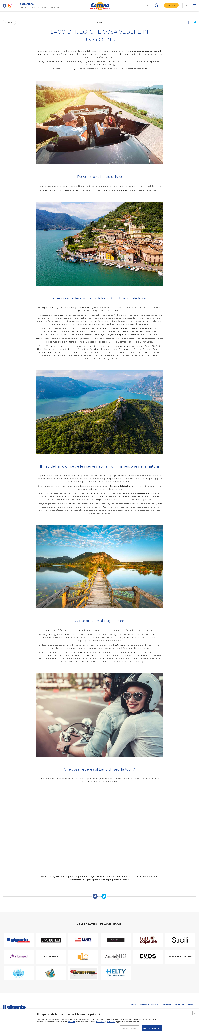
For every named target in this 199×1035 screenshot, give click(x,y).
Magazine (167, 1004)
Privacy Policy (101, 1022)
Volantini (179, 1004)
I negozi (132, 1004)
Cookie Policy (114, 1022)
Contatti (192, 1004)
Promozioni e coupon (149, 1004)
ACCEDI (170, 5)
